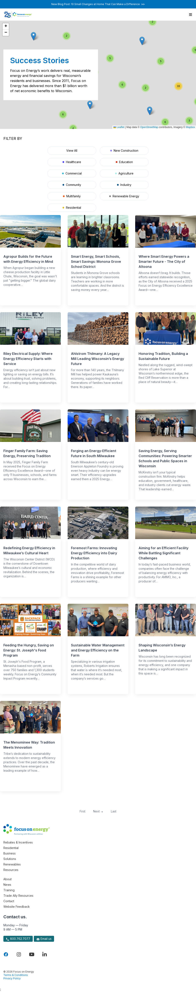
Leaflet (118, 127)
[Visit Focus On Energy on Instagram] (18, 954)
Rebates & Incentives (18, 842)
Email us (44, 939)
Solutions (9, 859)
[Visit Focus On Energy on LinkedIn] (44, 954)
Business (9, 853)
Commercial (72, 173)
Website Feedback (16, 906)
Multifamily (72, 196)
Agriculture (124, 173)
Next (98, 811)
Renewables (12, 864)
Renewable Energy (124, 196)
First (82, 811)
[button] (142, 41)
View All (71, 150)
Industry (124, 185)
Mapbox (190, 127)
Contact (8, 901)
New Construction (124, 150)
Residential (72, 207)
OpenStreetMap (149, 127)
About (7, 879)
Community (72, 185)
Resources (10, 870)
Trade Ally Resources (18, 895)
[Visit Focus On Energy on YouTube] (31, 954)
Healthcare (72, 162)
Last (113, 811)
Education (124, 162)
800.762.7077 (18, 939)
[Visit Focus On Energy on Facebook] (5, 954)
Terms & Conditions (15, 975)
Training (9, 890)
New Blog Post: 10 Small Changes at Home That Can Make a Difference (98, 4)
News (7, 884)
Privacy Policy (12, 978)
